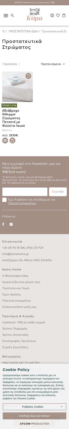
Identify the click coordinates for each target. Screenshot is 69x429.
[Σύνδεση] (52, 15)
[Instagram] (11, 224)
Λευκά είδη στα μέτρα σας (21, 282)
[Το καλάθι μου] (64, 15)
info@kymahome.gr (15, 254)
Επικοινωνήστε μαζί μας (19, 307)
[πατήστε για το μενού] (6, 15)
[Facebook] (3, 224)
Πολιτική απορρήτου (22, 203)
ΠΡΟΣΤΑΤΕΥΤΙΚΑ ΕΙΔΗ (23, 31)
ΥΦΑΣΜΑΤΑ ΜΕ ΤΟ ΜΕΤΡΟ (21, 363)
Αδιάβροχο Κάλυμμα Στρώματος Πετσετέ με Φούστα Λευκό (13, 118)
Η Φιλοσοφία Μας (15, 276)
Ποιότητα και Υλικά (15, 288)
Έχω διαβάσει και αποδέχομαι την (28, 201)
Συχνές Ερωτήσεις (15, 347)
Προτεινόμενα (51, 64)
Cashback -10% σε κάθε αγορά (23, 322)
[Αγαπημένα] (58, 15)
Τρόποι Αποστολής (15, 334)
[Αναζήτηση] (12, 15)
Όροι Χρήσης (11, 294)
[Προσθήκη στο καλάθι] (12, 140)
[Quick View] (5, 140)
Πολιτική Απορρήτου (16, 300)
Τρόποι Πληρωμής (14, 328)
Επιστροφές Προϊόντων (19, 341)
